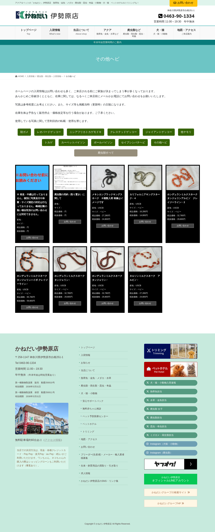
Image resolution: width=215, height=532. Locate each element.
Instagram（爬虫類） (159, 452)
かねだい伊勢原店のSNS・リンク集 (99, 481)
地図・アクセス (89, 439)
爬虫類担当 (154, 417)
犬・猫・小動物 (89, 393)
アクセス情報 (53, 440)
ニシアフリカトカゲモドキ (86, 132)
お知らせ (85, 362)
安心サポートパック (93, 401)
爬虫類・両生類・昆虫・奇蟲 (96, 385)
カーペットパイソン (73, 142)
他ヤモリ (186, 132)
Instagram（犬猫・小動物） (162, 444)
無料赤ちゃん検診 (92, 408)
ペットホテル (90, 424)
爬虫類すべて (106, 152)
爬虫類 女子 (154, 409)
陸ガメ (24, 132)
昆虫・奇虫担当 (156, 426)
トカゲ (49, 142)
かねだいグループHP (170, 503)
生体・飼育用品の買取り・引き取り (99, 465)
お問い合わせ (32, 237)
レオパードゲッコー (49, 132)
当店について (88, 370)
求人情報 (85, 473)
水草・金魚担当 (156, 400)
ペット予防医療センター (95, 416)
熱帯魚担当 (154, 391)
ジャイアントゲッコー (158, 132)
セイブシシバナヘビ (133, 142)
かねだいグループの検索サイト (171, 492)
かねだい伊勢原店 (170, 479)
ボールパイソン (103, 142)
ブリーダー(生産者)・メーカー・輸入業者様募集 (102, 456)
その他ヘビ (160, 142)
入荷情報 (85, 355)
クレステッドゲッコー (123, 132)
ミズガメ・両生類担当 (160, 435)
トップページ (88, 347)
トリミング (88, 431)
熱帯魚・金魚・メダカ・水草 (96, 378)
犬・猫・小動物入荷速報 (161, 382)
